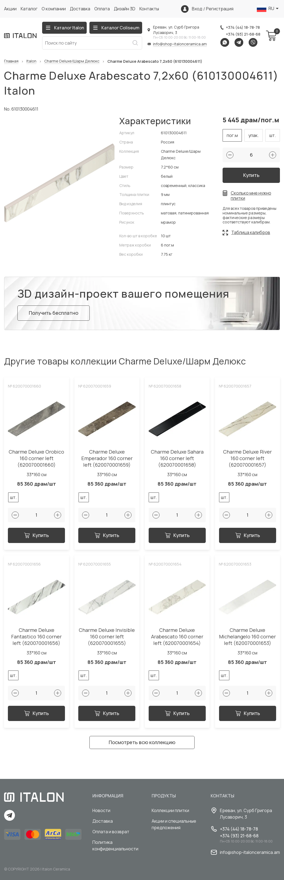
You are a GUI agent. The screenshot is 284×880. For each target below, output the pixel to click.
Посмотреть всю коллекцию (142, 742)
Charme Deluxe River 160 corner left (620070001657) (247, 458)
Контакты (149, 9)
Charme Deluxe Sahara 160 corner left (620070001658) (177, 458)
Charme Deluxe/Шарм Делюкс (71, 61)
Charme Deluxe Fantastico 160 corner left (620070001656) (36, 636)
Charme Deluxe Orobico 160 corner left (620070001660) (36, 458)
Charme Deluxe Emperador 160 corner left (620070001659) (107, 458)
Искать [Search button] (135, 43)
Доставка (80, 9)
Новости (101, 810)
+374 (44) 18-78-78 (243, 27)
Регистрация (219, 8)
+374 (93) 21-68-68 (243, 34)
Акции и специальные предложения (174, 824)
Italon (31, 61)
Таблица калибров (250, 232)
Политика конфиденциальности (115, 845)
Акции (10, 9)
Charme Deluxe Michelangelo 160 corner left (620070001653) (247, 636)
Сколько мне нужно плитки (251, 196)
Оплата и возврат (110, 832)
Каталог (29, 9)
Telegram (239, 42)
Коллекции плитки (170, 810)
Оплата (102, 9)
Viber (253, 42)
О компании (54, 9)
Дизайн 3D (124, 9)
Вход (197, 8)
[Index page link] (20, 35)
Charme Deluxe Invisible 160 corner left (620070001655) (107, 636)
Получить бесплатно (53, 313)
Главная (11, 61)
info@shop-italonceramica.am (180, 43)
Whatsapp (224, 42)
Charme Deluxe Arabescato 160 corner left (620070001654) (177, 636)
